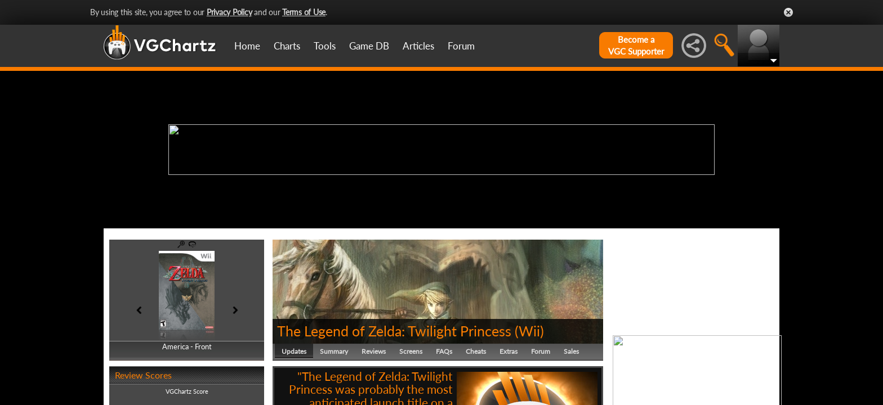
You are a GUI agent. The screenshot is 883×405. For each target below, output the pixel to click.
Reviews (374, 351)
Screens (410, 351)
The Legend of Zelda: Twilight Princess (394, 330)
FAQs (444, 351)
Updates (294, 351)
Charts (287, 46)
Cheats (476, 351)
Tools (325, 46)
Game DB (369, 46)
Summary (334, 351)
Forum (461, 46)
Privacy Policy (229, 12)
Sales (571, 351)
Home (247, 46)
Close (788, 12)
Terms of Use (303, 12)
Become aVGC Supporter (636, 45)
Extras (509, 351)
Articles (418, 46)
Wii (529, 330)
